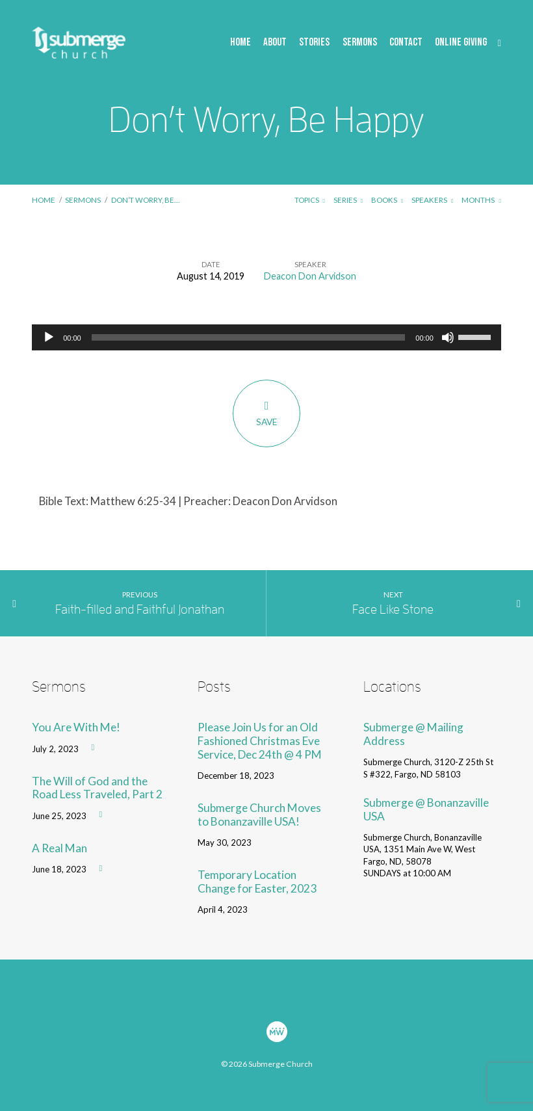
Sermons (360, 42)
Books (387, 200)
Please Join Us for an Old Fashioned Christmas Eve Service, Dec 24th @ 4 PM (260, 740)
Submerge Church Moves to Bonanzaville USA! (259, 814)
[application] (266, 337)
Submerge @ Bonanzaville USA (426, 809)
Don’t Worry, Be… (145, 200)
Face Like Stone (393, 609)
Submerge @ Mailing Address (413, 734)
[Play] (48, 337)
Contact (405, 42)
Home (240, 42)
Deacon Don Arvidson (310, 275)
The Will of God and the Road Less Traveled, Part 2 (97, 788)
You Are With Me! (76, 727)
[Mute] (447, 337)
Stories (314, 42)
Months (481, 200)
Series (348, 200)
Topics (309, 200)
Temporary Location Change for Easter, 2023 (257, 881)
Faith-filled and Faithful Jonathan (139, 609)
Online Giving (461, 42)
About (275, 42)
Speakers (432, 200)
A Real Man (59, 848)
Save (266, 413)
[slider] (249, 337)
